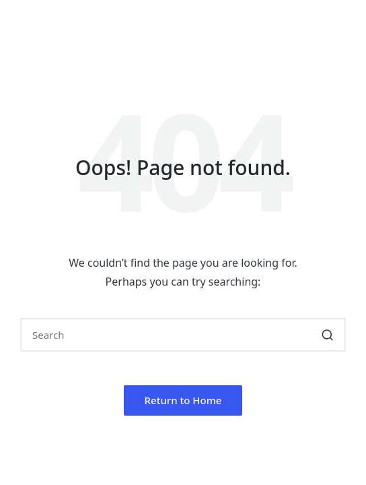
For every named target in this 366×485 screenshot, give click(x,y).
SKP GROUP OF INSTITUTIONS (166, 28)
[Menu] (39, 60)
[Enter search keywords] (183, 335)
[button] (327, 335)
